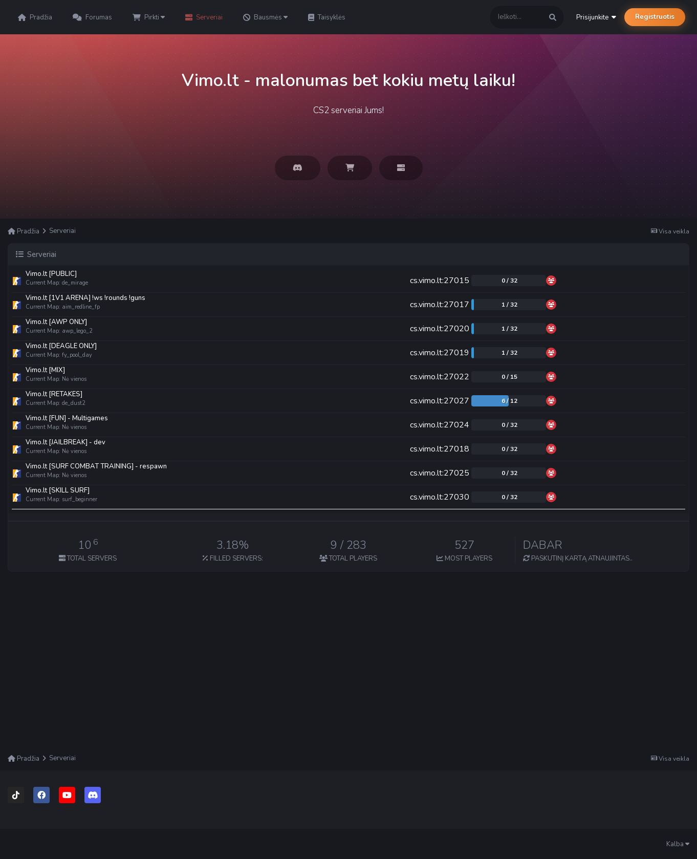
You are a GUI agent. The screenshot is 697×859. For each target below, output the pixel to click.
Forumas (92, 17)
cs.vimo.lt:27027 (439, 400)
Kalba (677, 844)
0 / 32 (509, 280)
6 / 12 (509, 401)
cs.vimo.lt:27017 (439, 304)
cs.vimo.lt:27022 (439, 376)
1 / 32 (509, 304)
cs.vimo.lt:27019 (439, 352)
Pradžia (35, 17)
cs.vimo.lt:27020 (439, 328)
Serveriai (204, 17)
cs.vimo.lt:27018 (439, 449)
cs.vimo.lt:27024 (439, 425)
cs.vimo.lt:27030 (439, 497)
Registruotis (654, 17)
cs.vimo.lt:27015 (439, 280)
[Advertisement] (348, 674)
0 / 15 (509, 377)
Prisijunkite (596, 17)
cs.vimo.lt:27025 (439, 473)
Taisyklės (326, 17)
